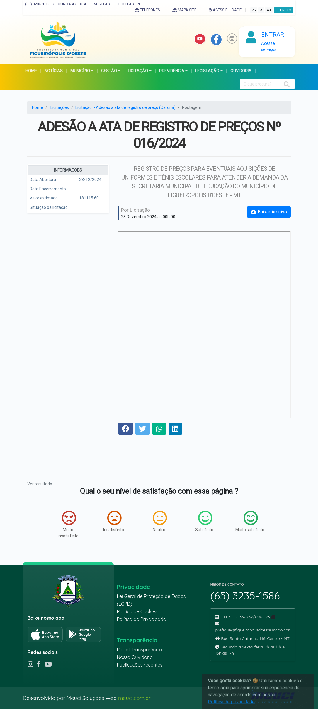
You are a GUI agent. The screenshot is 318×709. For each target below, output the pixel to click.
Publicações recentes (139, 665)
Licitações (59, 107)
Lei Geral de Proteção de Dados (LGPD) (151, 600)
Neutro (160, 521)
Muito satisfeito (249, 521)
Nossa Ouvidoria (134, 657)
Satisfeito (204, 521)
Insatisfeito (113, 521)
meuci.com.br (134, 698)
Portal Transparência (139, 649)
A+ (269, 10)
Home (37, 107)
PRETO (283, 10)
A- (254, 10)
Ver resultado (39, 483)
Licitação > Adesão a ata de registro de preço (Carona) (125, 107)
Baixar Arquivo (269, 212)
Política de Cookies (137, 611)
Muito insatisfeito (68, 524)
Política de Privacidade (141, 619)
